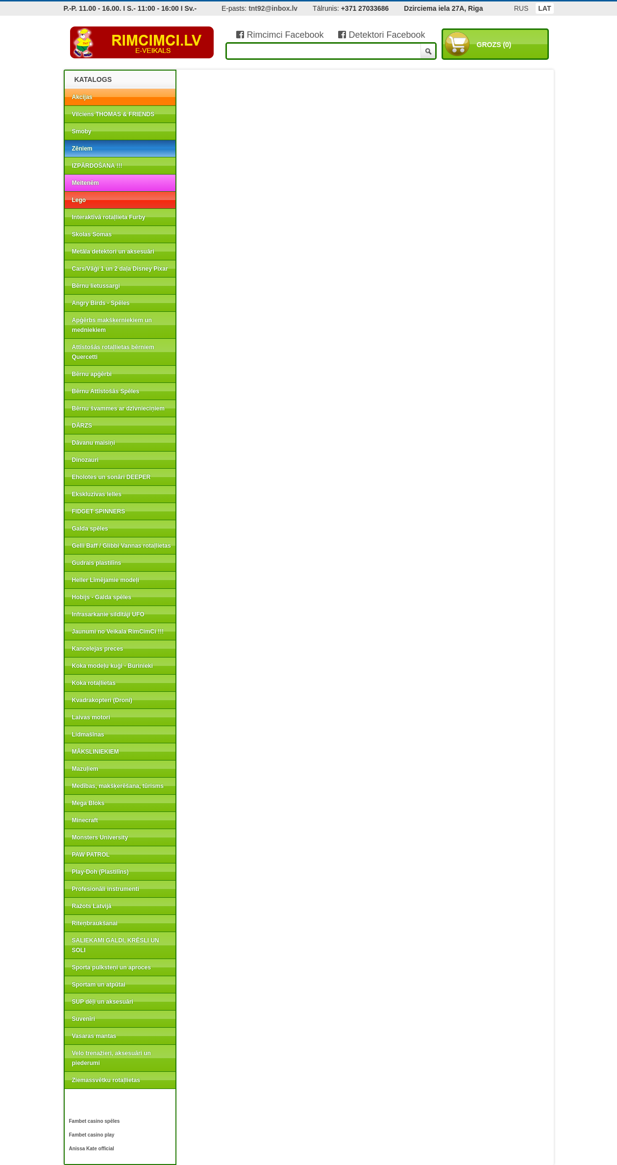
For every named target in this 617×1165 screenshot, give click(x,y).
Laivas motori (91, 717)
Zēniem (82, 148)
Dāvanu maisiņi (93, 442)
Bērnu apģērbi (92, 374)
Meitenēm (85, 182)
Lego (79, 200)
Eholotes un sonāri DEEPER (111, 477)
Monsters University (100, 837)
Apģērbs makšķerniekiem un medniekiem (112, 325)
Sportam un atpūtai (98, 984)
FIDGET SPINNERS (98, 511)
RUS (521, 8)
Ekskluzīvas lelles (97, 494)
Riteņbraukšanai (95, 923)
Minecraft (85, 820)
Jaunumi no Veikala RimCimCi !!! (118, 631)
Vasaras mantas (94, 1036)
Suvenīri (83, 1018)
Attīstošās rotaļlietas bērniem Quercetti (113, 352)
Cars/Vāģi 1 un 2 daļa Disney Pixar (120, 268)
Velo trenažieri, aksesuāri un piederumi (111, 1058)
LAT (544, 8)
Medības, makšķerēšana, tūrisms (118, 786)
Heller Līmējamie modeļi (105, 580)
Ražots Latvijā (92, 906)
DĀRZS (82, 425)
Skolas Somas (92, 234)
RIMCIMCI (142, 42)
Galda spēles (90, 528)
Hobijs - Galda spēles (101, 597)
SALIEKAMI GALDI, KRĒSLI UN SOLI (115, 945)
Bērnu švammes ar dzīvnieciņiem (118, 408)
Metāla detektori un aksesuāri (113, 251)
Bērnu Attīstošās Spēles (106, 391)
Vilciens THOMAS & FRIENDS (113, 114)
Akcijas (82, 97)
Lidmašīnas (88, 734)
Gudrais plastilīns (97, 562)
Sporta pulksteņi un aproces (111, 967)
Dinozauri (85, 459)
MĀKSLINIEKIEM (95, 751)
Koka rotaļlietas (94, 683)
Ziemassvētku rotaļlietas (106, 1080)
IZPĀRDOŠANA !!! (97, 165)
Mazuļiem (85, 768)
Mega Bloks (88, 803)
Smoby (82, 131)
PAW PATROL (91, 854)
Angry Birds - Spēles (101, 303)
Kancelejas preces (97, 648)
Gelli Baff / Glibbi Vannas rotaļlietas (121, 545)
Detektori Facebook (381, 35)
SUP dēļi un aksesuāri (102, 1001)
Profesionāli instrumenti (105, 889)
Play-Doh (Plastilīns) (100, 871)
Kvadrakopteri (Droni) (102, 700)
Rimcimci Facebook (279, 35)
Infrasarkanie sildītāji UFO (108, 614)
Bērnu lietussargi (96, 285)
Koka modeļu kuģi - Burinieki (112, 665)
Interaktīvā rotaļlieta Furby (109, 217)
